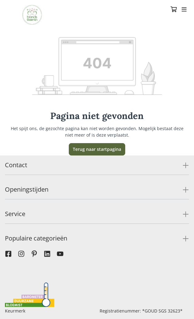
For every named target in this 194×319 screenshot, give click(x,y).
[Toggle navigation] (184, 9)
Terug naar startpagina (97, 149)
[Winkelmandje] (173, 9)
